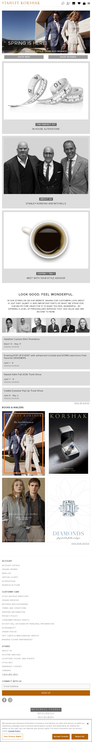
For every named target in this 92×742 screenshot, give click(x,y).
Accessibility (9, 628)
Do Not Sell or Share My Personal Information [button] (28, 624)
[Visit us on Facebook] (4, 700)
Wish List (6, 573)
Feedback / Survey (12, 666)
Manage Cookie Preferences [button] (17, 640)
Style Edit (7, 663)
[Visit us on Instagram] (10, 700)
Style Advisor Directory (15, 596)
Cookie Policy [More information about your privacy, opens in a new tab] (14, 731)
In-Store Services (11, 655)
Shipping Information (13, 612)
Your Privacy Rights (12, 736)
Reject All (79, 736)
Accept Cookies (61, 736)
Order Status (9, 632)
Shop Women (68, 57)
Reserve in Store (11, 585)
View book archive (80, 544)
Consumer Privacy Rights (15, 620)
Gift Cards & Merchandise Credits (20, 636)
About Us (7, 651)
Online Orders (10, 569)
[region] (46, 730)
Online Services (10, 600)
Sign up (46, 693)
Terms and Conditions (14, 608)
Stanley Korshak (21, 3)
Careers (6, 670)
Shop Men (24, 57)
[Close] (88, 724)
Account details (11, 565)
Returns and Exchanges (15, 604)
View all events (81, 403)
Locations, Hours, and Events (18, 659)
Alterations (8, 581)
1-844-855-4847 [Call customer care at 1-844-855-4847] (10, 674)
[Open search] (62, 3)
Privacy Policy (10, 616)
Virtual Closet (10, 577)
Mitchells (46, 714)
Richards (46, 717)
